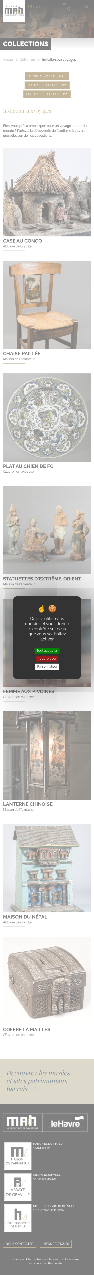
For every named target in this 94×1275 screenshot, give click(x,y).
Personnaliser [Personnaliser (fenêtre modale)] (47, 667)
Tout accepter (47, 651)
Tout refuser (47, 659)
